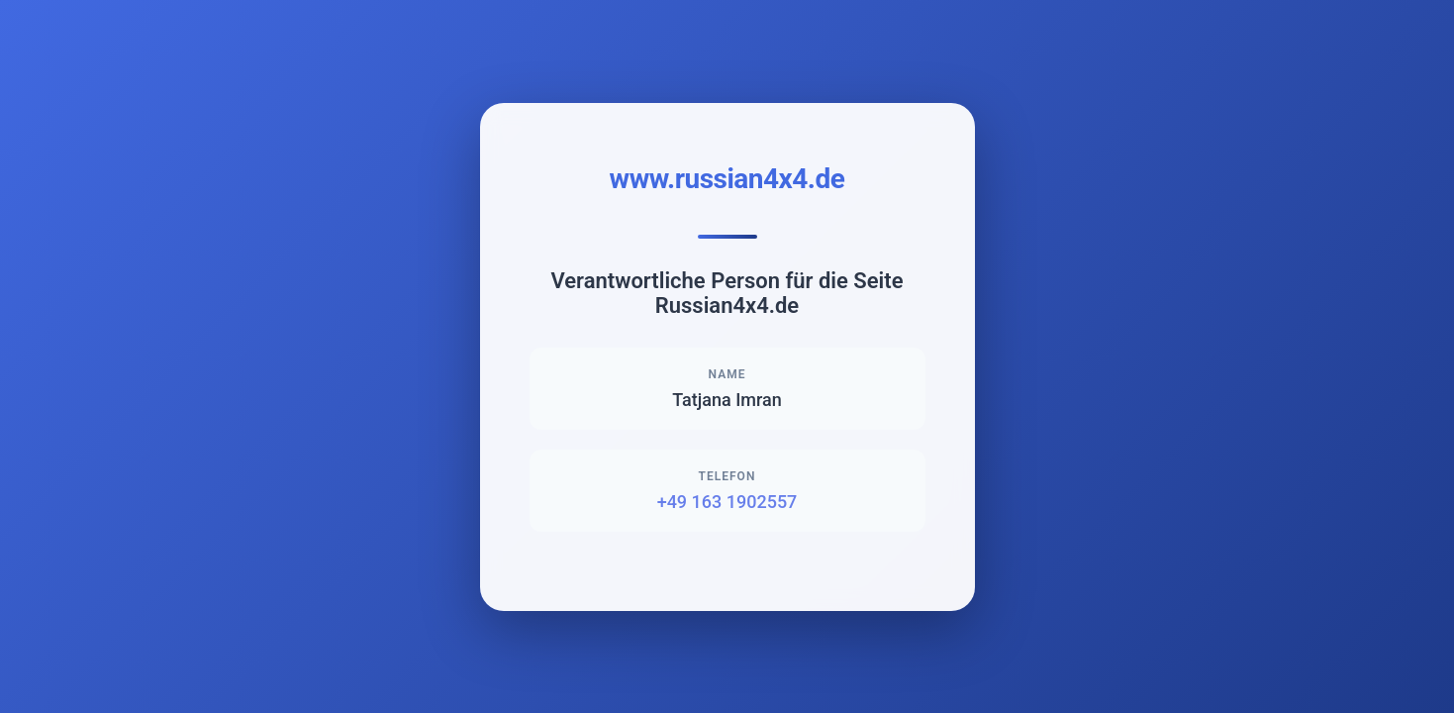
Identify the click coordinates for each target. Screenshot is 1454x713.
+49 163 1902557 (727, 501)
